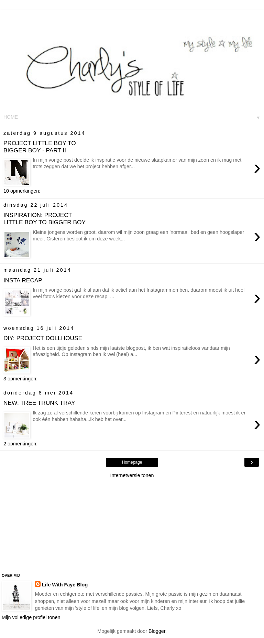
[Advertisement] (132, 19)
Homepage (132, 462)
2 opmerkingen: (20, 443)
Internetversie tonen (132, 475)
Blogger (156, 631)
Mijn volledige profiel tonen (31, 617)
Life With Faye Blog (65, 584)
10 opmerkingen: (21, 191)
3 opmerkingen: (20, 378)
